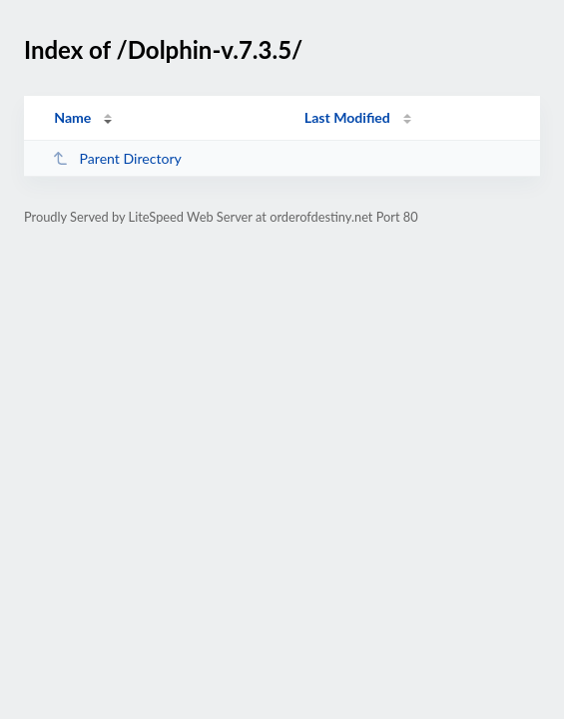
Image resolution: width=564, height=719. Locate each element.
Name (72, 117)
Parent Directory (117, 158)
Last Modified (347, 117)
